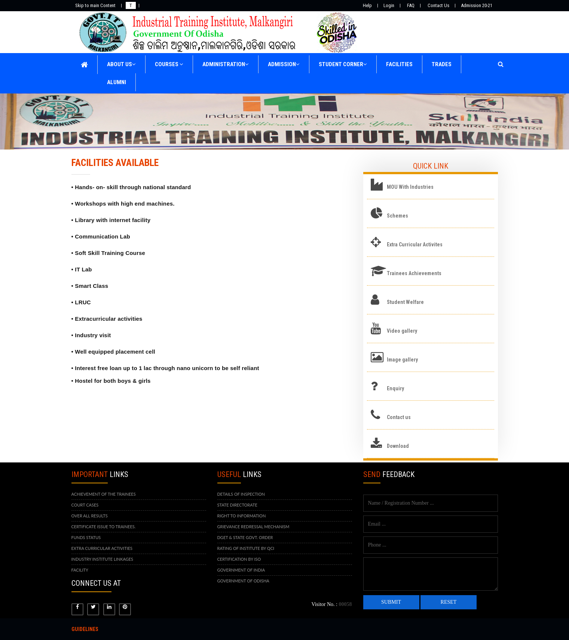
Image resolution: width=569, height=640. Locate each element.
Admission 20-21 (476, 5)
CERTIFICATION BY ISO (239, 559)
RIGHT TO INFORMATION (241, 515)
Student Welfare (405, 302)
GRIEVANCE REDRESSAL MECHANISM (253, 526)
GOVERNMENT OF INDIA (241, 569)
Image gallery (402, 360)
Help (367, 5)
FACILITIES (399, 64)
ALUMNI (116, 82)
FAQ (410, 5)
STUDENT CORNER (343, 64)
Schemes (397, 216)
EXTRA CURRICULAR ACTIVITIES (102, 548)
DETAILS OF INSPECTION (241, 494)
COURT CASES (85, 504)
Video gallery (402, 331)
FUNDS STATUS (86, 537)
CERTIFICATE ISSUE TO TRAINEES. (103, 526)
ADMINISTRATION (225, 64)
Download (398, 446)
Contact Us (438, 5)
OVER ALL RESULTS (89, 515)
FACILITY (79, 569)
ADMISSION (284, 64)
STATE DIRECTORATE (237, 504)
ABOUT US (121, 64)
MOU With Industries (410, 187)
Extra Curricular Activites (415, 244)
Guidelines (84, 629)
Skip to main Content (95, 5)
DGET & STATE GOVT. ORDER (245, 537)
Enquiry (395, 388)
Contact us (399, 417)
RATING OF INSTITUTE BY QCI (246, 548)
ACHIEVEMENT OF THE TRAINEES (103, 494)
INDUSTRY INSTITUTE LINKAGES (102, 559)
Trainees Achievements (414, 273)
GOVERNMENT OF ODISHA (243, 580)
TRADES (442, 64)
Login (388, 5)
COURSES (169, 64)
